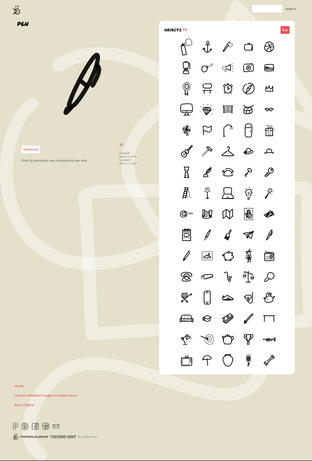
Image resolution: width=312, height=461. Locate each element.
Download (30, 149)
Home (19, 386)
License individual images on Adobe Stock (46, 395)
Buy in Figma (24, 405)
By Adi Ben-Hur (87, 437)
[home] (16, 10)
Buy (285, 30)
